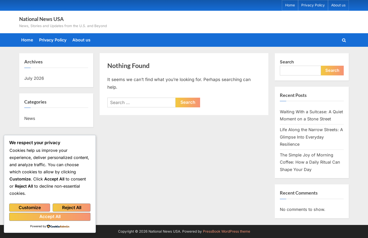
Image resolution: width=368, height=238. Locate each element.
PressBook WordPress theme (226, 231)
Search (287, 61)
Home (290, 5)
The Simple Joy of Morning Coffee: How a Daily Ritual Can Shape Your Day (310, 162)
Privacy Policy (313, 5)
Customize (30, 207)
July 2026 (34, 78)
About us (338, 5)
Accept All (50, 216)
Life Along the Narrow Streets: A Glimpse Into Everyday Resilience (311, 137)
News (29, 118)
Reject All (71, 207)
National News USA (41, 19)
